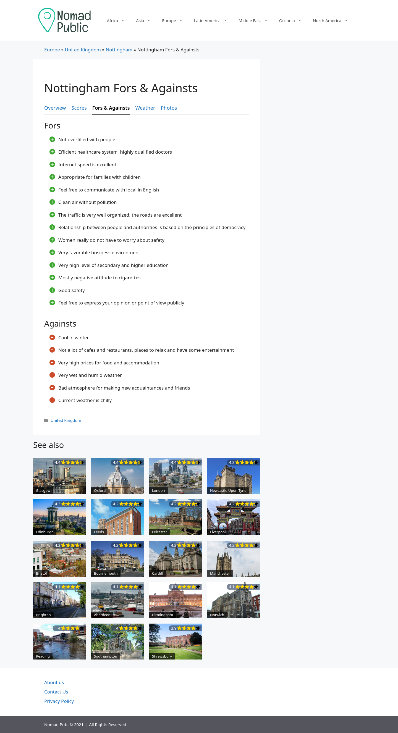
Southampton (105, 656)
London (158, 490)
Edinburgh (45, 531)
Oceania (293, 20)
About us (54, 682)
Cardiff (157, 573)
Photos (169, 107)
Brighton (43, 614)
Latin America (213, 20)
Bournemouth (106, 573)
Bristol (41, 573)
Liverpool (218, 531)
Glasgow (43, 490)
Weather (145, 107)
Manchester (220, 573)
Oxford (100, 490)
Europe (175, 20)
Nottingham (119, 49)
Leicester (159, 531)
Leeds (99, 531)
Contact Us (56, 692)
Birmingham (162, 614)
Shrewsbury (162, 656)
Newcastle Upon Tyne (228, 490)
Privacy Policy (59, 701)
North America (333, 20)
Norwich (217, 614)
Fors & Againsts (111, 107)
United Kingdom (83, 49)
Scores (79, 107)
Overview (55, 107)
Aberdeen (102, 614)
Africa (118, 20)
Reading (43, 656)
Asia (146, 20)
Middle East (256, 20)
